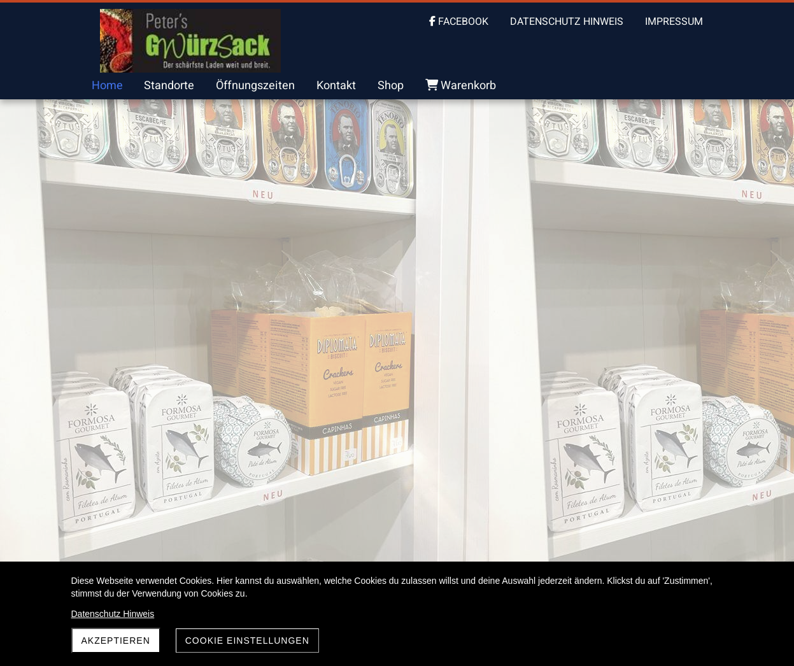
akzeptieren (116, 640)
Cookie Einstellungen (247, 640)
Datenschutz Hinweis (113, 614)
